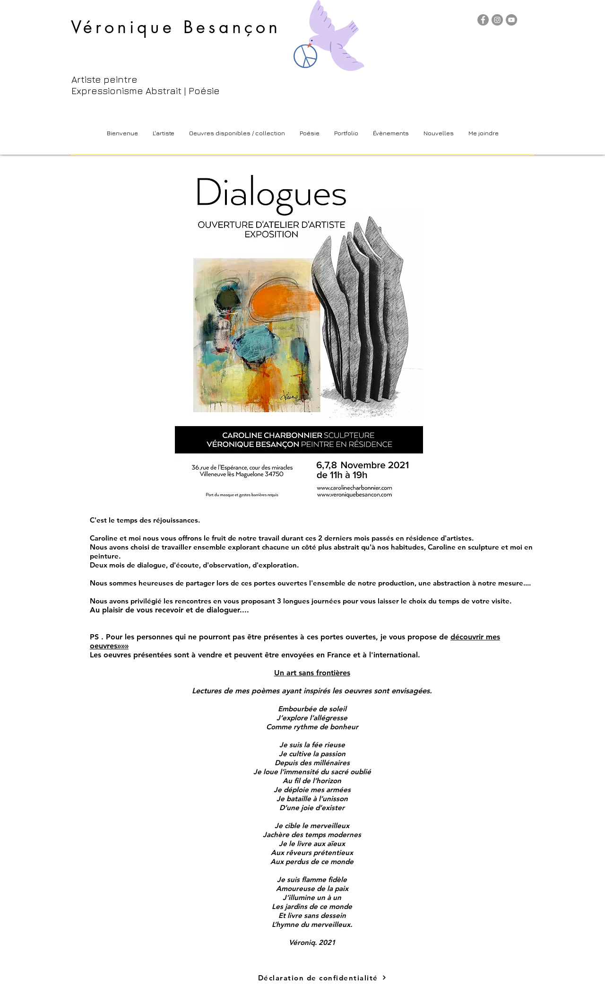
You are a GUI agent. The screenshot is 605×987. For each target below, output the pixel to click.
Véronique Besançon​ (176, 27)
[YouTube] (511, 20)
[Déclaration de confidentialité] (322, 977)
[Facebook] (483, 20)
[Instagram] (497, 20)
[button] (237, 133)
